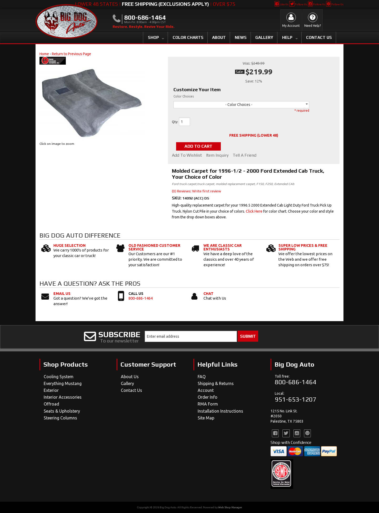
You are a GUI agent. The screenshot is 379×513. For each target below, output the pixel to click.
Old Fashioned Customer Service (154, 247)
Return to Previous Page (71, 54)
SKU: (177, 198)
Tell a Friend (244, 155)
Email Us (62, 293)
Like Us (281, 4)
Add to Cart (198, 146)
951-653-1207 (295, 399)
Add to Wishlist (187, 155)
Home (44, 54)
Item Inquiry (217, 155)
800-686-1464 (140, 298)
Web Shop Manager (230, 507)
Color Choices (183, 96)
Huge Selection (69, 245)
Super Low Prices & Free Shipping (302, 247)
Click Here (254, 211)
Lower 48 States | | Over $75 (155, 4)
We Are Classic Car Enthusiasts (222, 247)
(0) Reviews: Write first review (196, 191)
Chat (208, 293)
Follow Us (298, 4)
